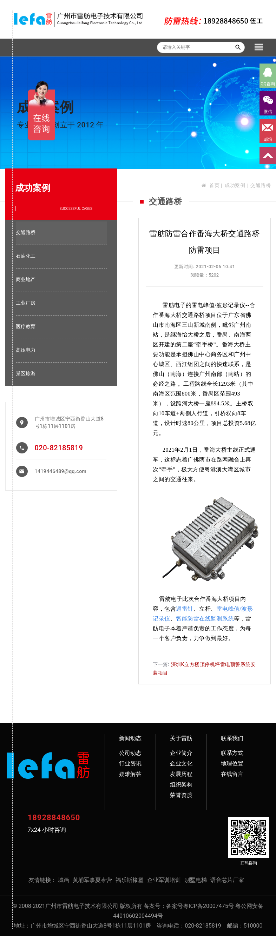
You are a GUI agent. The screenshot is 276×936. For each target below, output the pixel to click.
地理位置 (232, 763)
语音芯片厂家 (227, 880)
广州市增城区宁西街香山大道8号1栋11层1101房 (69, 422)
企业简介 (181, 753)
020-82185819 (59, 448)
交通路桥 (260, 185)
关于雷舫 (181, 738)
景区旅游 (25, 373)
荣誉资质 (181, 795)
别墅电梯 (195, 880)
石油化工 (25, 256)
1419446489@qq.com (61, 471)
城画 (63, 880)
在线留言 (232, 774)
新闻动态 (130, 738)
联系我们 (232, 738)
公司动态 (130, 753)
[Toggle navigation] (258, 47)
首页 (214, 185)
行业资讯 (130, 763)
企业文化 (181, 763)
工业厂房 (25, 303)
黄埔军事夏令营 (92, 880)
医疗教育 (25, 326)
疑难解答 (130, 774)
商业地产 (25, 279)
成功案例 (235, 185)
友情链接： (42, 880)
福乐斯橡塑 (130, 880)
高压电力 (25, 350)
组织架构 (181, 784)
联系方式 (232, 753)
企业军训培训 (164, 880)
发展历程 (181, 774)
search (238, 47)
